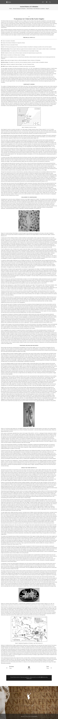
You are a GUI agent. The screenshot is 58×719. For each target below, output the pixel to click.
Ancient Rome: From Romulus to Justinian (36, 8)
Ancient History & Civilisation (19, 8)
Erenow (22, 716)
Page (14, 667)
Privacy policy (34, 716)
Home (10, 8)
